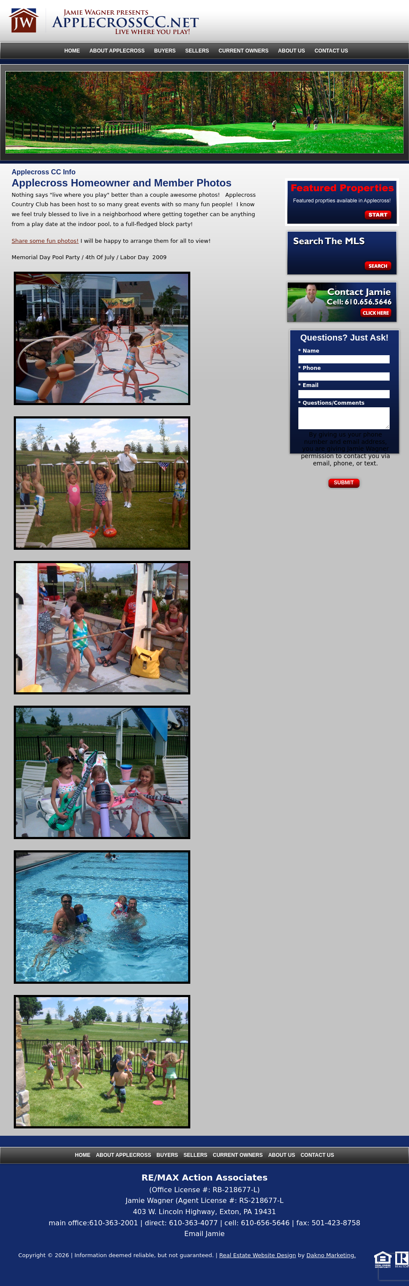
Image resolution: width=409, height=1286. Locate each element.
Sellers (197, 51)
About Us (291, 51)
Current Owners (244, 51)
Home (72, 51)
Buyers (165, 51)
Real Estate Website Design (257, 1255)
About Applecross (117, 51)
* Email (308, 385)
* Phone (309, 368)
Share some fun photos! (45, 241)
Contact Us (331, 51)
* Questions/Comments (331, 403)
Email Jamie (204, 1234)
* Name (308, 351)
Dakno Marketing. (331, 1255)
